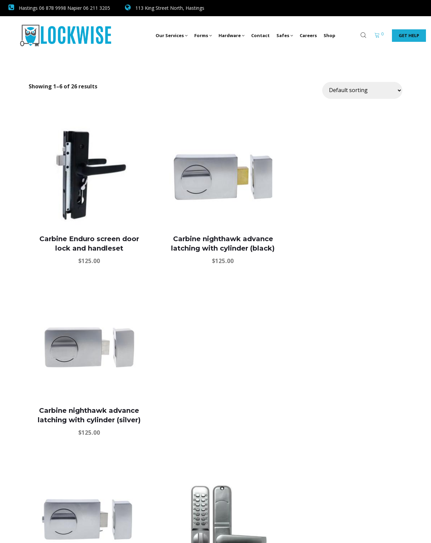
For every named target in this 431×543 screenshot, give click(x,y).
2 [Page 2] (191, 476)
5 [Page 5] (238, 476)
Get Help (409, 35)
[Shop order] (362, 90)
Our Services (172, 35)
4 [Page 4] (223, 476)
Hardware (231, 35)
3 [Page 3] (207, 476)
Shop (329, 35)
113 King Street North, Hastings (164, 8)
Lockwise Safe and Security (82, 528)
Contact (260, 35)
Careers (308, 35)
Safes (284, 35)
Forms (203, 35)
